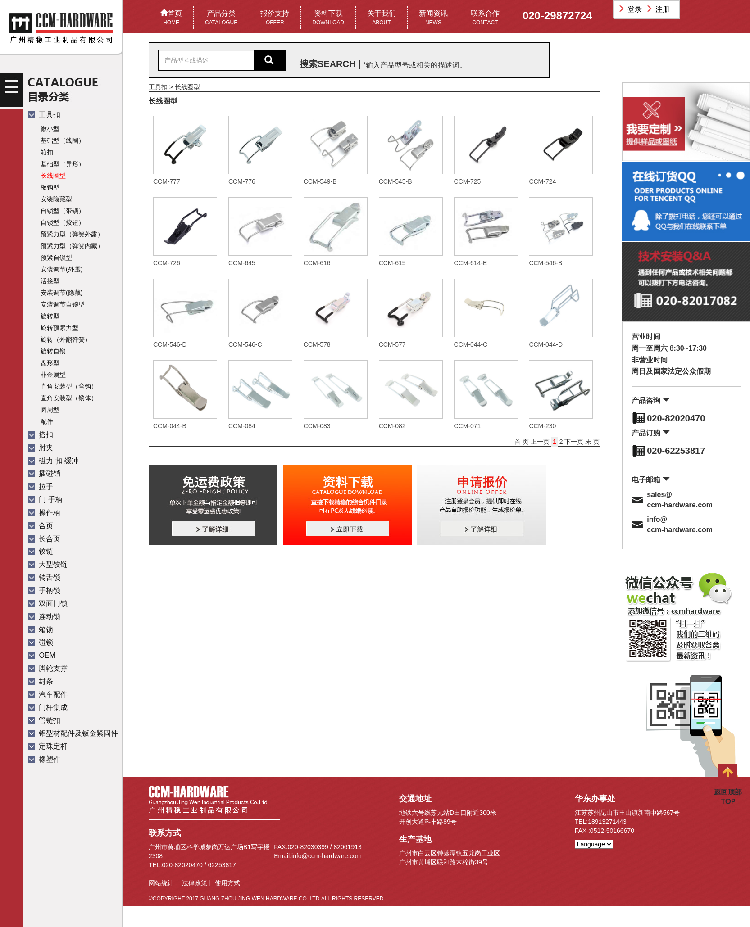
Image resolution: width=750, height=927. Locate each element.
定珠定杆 (48, 746)
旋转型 (50, 316)
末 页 (592, 441)
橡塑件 (44, 759)
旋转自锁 (53, 351)
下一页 (573, 441)
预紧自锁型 (56, 257)
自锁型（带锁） (63, 210)
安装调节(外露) (61, 269)
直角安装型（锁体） (69, 398)
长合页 (44, 539)
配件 (47, 421)
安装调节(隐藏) (61, 292)
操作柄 (44, 512)
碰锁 (40, 642)
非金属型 (53, 374)
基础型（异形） (63, 163)
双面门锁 (48, 603)
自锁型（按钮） (63, 222)
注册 (659, 9)
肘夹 (40, 448)
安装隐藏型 (56, 199)
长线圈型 (53, 175)
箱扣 (47, 152)
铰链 (40, 551)
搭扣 (40, 435)
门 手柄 (45, 499)
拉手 (40, 486)
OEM (41, 655)
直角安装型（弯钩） (69, 386)
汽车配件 (48, 694)
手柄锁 (44, 590)
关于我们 (381, 18)
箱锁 (40, 629)
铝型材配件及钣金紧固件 (73, 733)
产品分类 (221, 18)
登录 (631, 9)
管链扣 (44, 720)
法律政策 (194, 882)
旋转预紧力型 (59, 327)
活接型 (50, 281)
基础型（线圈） (63, 140)
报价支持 (274, 18)
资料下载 (328, 18)
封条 (40, 681)
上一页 (541, 441)
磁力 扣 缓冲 (53, 461)
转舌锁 (44, 577)
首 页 (522, 441)
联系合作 (485, 18)
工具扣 (44, 114)
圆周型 (50, 409)
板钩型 (50, 187)
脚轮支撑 (48, 668)
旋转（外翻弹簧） (66, 339)
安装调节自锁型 (63, 304)
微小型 (50, 128)
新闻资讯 (433, 18)
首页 (171, 18)
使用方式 (227, 882)
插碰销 (44, 473)
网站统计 (161, 882)
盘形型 (50, 362)
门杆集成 (48, 707)
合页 (40, 525)
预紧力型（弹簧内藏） (72, 245)
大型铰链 (48, 564)
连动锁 (44, 616)
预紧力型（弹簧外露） (72, 234)
